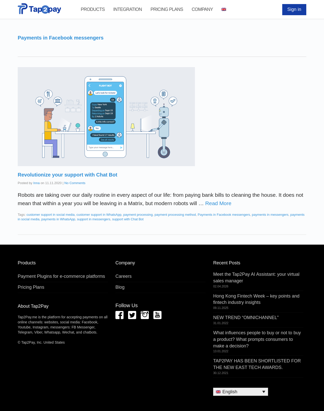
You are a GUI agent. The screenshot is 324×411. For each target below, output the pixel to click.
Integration (127, 9)
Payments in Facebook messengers (224, 215)
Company (202, 9)
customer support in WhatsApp (99, 215)
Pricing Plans (166, 9)
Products (93, 9)
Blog (120, 287)
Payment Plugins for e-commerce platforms (61, 276)
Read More (218, 203)
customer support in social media (51, 215)
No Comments (74, 183)
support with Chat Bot (128, 219)
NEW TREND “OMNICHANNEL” (246, 317)
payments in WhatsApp (58, 219)
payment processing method (175, 215)
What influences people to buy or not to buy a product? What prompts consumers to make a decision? (257, 339)
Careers (123, 276)
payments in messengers (270, 215)
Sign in (294, 9)
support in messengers (93, 219)
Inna (36, 183)
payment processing (138, 215)
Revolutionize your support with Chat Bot (67, 175)
